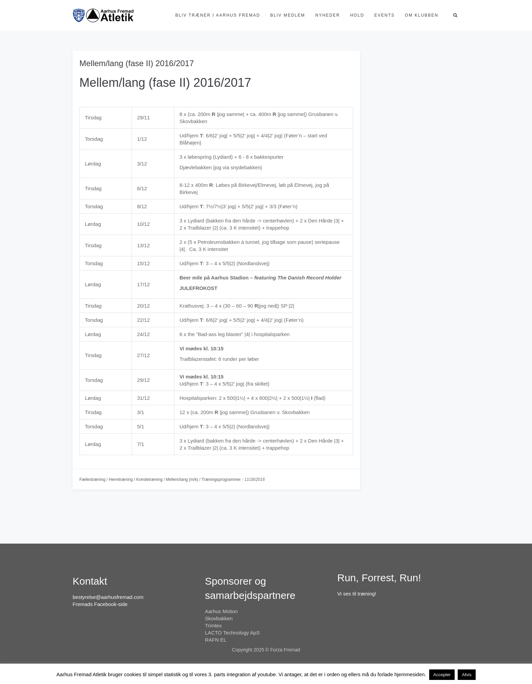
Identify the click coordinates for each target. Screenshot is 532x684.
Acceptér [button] (442, 674)
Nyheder (327, 15)
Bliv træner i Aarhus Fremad (217, 15)
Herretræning (121, 479)
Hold (357, 15)
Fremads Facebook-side (100, 604)
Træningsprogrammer (221, 479)
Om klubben (421, 15)
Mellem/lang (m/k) (182, 479)
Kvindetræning (149, 479)
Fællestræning (92, 479)
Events (384, 15)
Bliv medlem (287, 15)
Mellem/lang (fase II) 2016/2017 (136, 63)
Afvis (466, 674)
